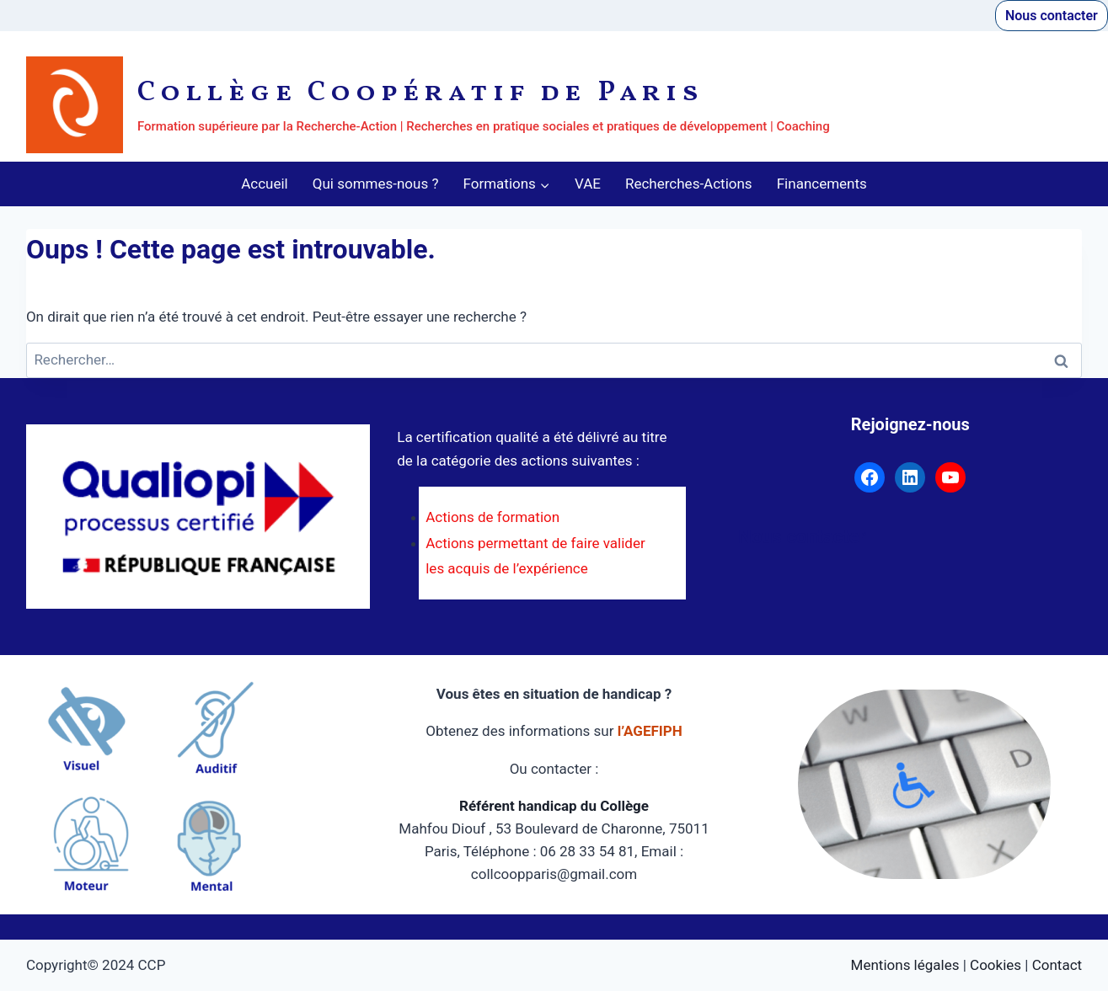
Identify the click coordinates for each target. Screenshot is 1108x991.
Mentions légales (905, 964)
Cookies (995, 964)
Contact (1057, 964)
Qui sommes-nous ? (376, 183)
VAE (588, 183)
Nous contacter (1051, 16)
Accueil (264, 183)
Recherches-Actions (688, 183)
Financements (822, 183)
